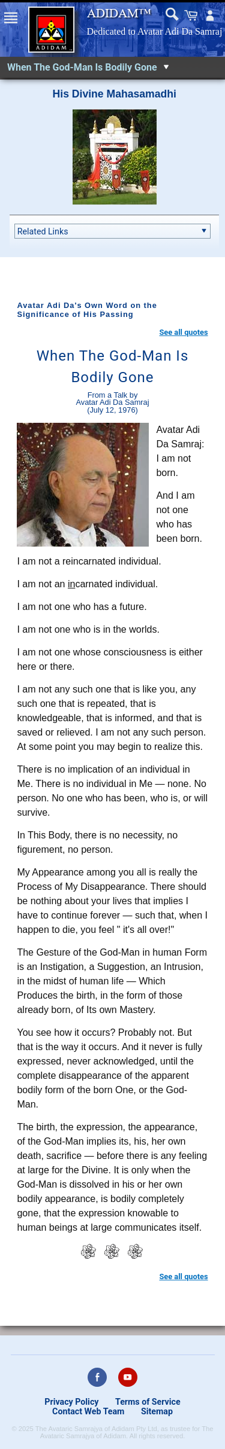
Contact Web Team (88, 1411)
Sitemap (157, 1411)
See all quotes (183, 332)
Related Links (42, 231)
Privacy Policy (71, 1402)
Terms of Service (148, 1402)
